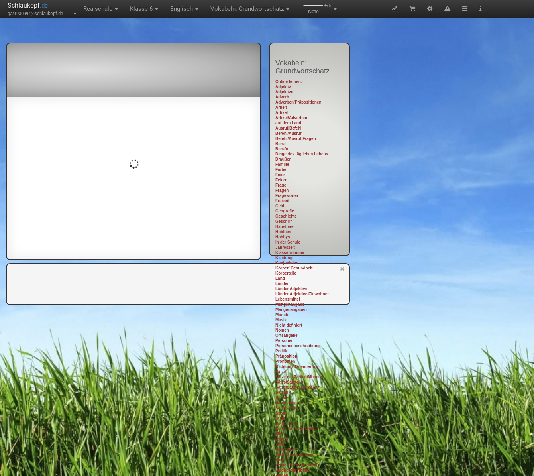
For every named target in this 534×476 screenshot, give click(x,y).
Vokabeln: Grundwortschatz (249, 8)
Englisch (184, 8)
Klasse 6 (144, 8)
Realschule (100, 8)
